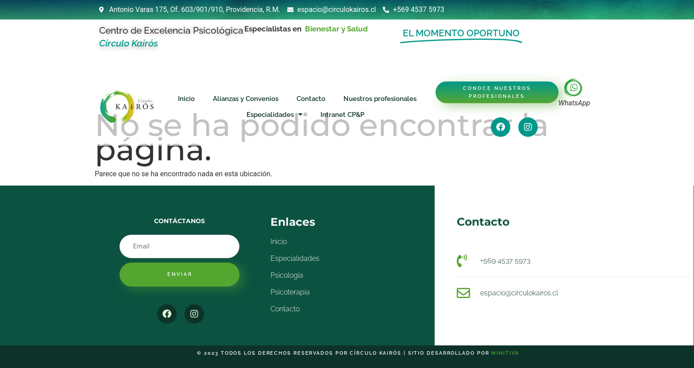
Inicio (186, 99)
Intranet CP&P (342, 115)
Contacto (311, 99)
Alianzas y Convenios (245, 99)
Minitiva (505, 353)
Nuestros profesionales (379, 99)
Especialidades (274, 114)
